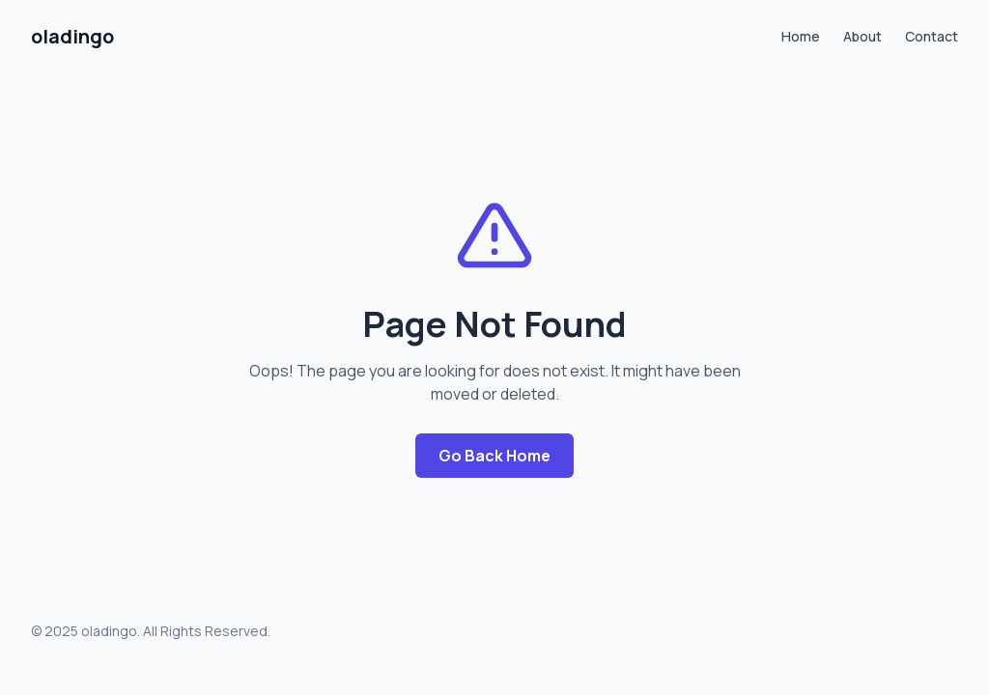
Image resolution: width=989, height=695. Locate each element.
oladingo (72, 36)
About (862, 36)
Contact (931, 36)
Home (800, 36)
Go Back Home (494, 455)
